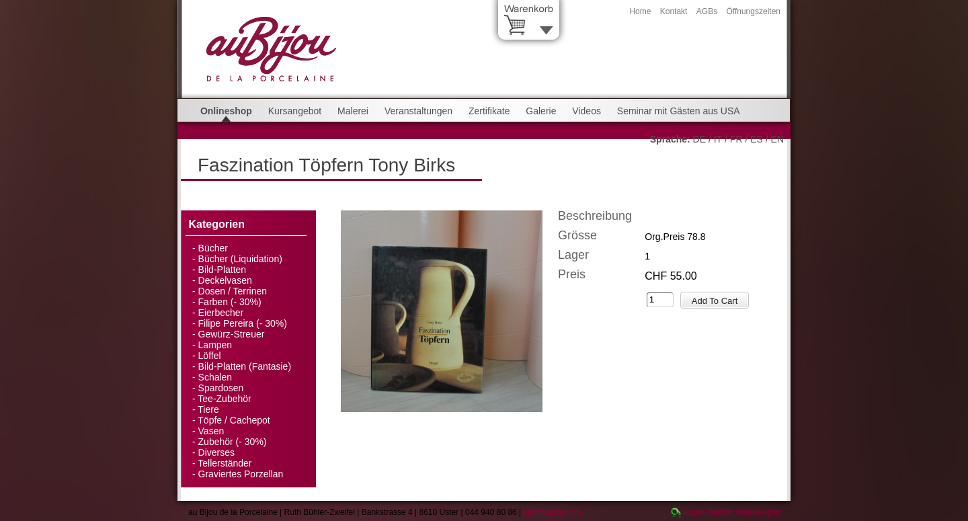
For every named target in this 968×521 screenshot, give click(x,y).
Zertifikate (489, 111)
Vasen (211, 431)
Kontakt (674, 11)
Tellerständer (224, 463)
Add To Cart (714, 301)
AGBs (706, 11)
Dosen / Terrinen (232, 291)
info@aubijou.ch (552, 512)
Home (640, 11)
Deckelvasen (225, 280)
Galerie (541, 111)
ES (756, 139)
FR (736, 139)
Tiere (208, 409)
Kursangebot (294, 111)
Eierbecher (221, 312)
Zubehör (215, 441)
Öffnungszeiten (753, 11)
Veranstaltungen (418, 111)
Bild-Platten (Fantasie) (245, 366)
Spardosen (221, 388)
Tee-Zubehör (224, 398)
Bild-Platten (222, 269)
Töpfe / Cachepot (234, 420)
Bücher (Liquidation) (240, 258)
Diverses (216, 452)
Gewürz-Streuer (231, 334)
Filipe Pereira (225, 323)
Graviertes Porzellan (241, 474)
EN (777, 139)
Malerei (352, 111)
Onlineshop (226, 111)
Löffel (209, 355)
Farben (213, 301)
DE (699, 139)
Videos (586, 111)
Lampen (215, 344)
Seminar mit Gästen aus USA (678, 111)
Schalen (215, 377)
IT (718, 139)
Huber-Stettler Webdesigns (731, 512)
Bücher (213, 248)
